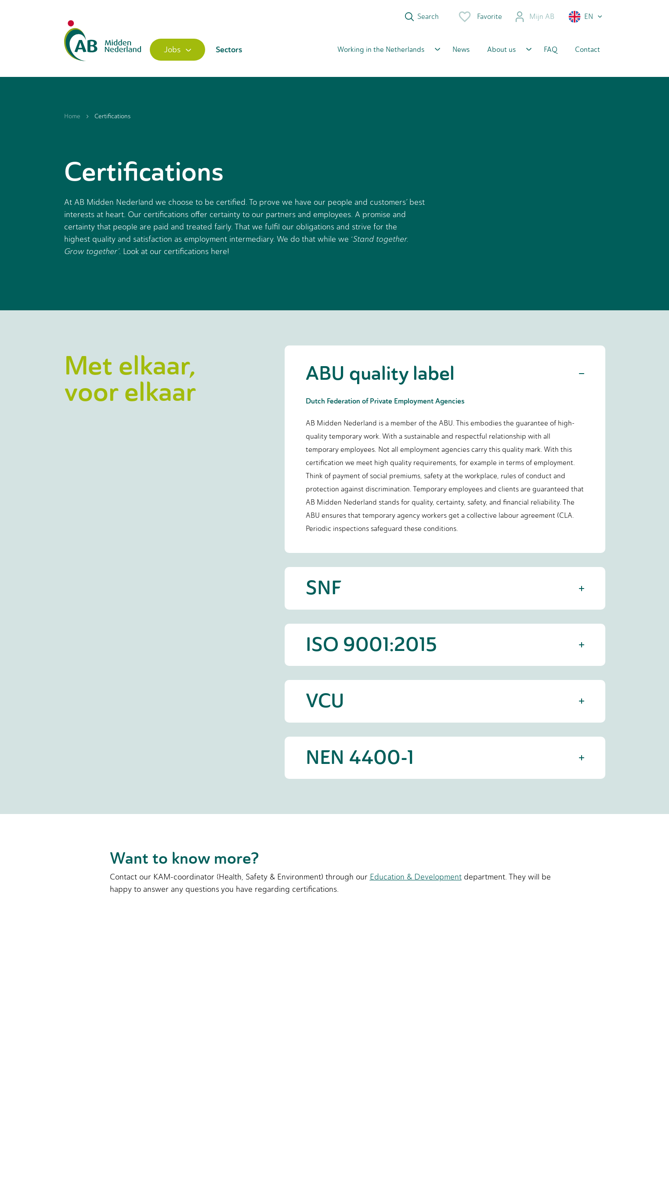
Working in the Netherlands (380, 49)
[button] (586, 17)
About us (501, 49)
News (461, 49)
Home (72, 116)
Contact (587, 49)
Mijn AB (534, 16)
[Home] (102, 49)
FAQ (550, 49)
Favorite (480, 17)
